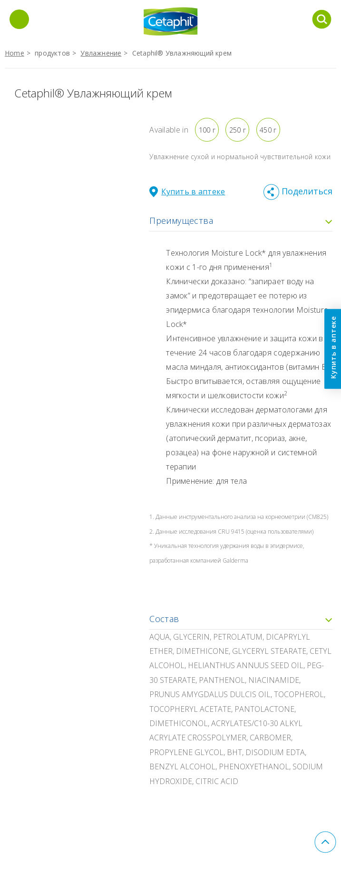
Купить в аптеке (332, 347)
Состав (240, 618)
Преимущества (240, 220)
